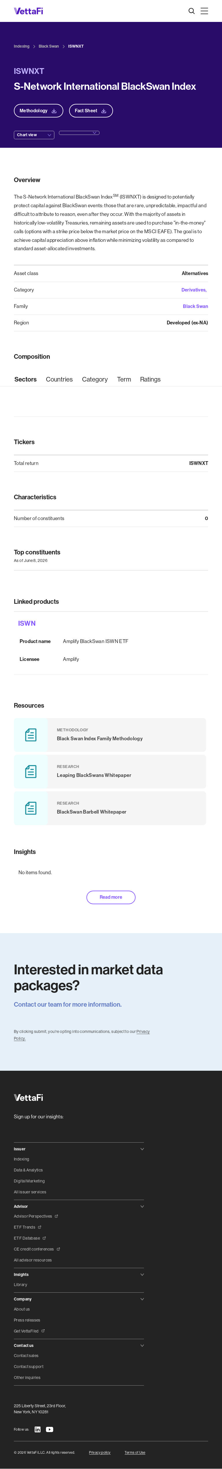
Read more (111, 897)
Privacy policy (99, 1453)
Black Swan (195, 306)
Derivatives (193, 290)
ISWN (27, 624)
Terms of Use (135, 1453)
